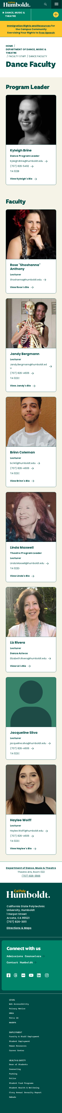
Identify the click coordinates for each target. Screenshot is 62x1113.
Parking (13, 1073)
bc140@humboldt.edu (23, 463)
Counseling (15, 1069)
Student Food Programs (21, 1083)
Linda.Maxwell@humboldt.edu (27, 563)
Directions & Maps (19, 928)
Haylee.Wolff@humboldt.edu (26, 831)
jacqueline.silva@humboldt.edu (28, 743)
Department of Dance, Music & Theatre (26, 51)
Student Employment (19, 1041)
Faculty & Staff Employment (24, 1036)
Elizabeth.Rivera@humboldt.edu (28, 658)
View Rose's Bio (19, 287)
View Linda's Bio (20, 576)
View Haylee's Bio (21, 848)
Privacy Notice (17, 1008)
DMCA (11, 1013)
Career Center (16, 1050)
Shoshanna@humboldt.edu (26, 280)
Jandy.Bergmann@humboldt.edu (28, 366)
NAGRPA (12, 1022)
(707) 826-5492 (19, 166)
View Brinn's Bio (20, 481)
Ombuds (12, 1097)
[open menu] (56, 4)
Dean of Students (18, 1064)
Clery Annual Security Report (25, 1092)
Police (12, 1078)
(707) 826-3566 (31, 876)
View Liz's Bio (18, 666)
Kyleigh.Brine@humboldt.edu (26, 161)
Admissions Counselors (24, 956)
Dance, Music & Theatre (13, 14)
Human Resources (17, 1046)
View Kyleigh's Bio (21, 179)
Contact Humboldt (20, 962)
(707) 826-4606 (19, 373)
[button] (45, 4)
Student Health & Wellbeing (24, 1087)
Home (9, 46)
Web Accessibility (19, 1004)
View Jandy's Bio (20, 386)
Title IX (13, 1018)
